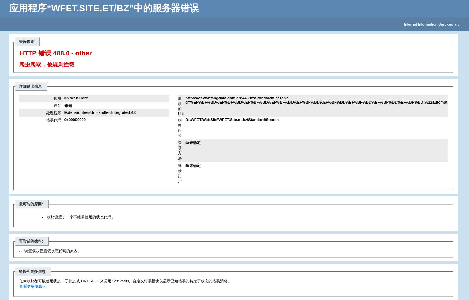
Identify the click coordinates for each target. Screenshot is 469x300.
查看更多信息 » (32, 286)
